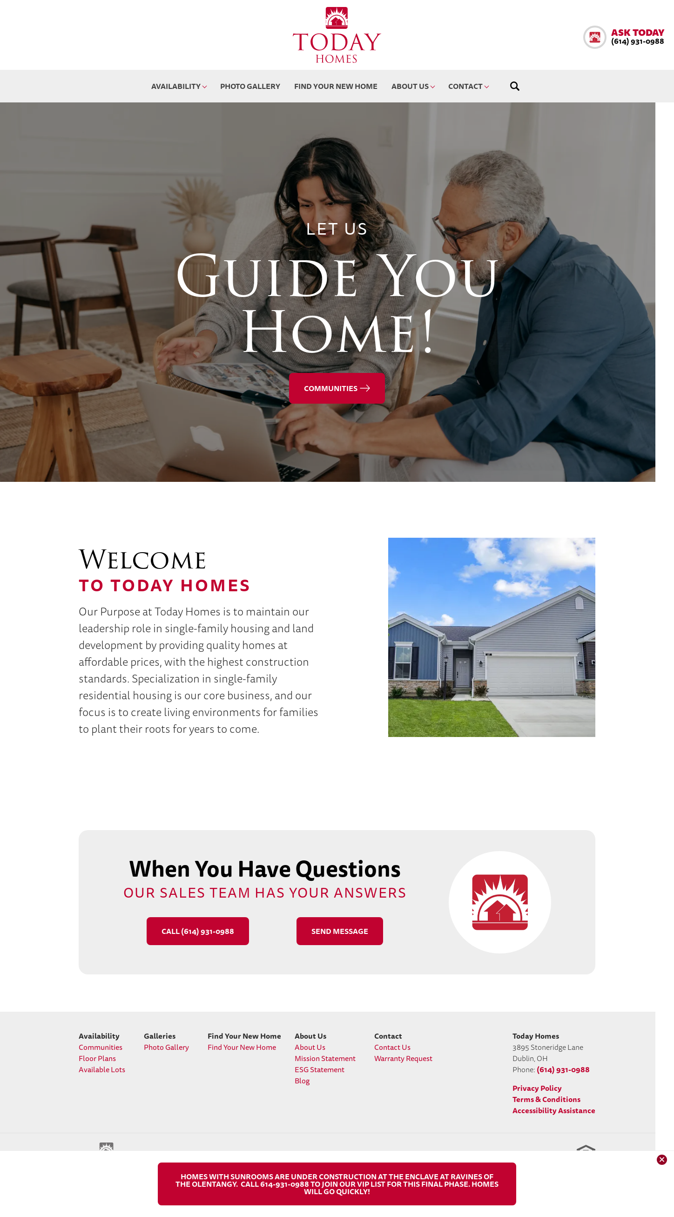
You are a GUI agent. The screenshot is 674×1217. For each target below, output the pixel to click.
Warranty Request (403, 1058)
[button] (624, 37)
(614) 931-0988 (563, 1069)
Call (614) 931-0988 (198, 931)
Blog (302, 1081)
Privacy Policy (537, 1088)
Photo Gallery (250, 86)
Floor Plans (97, 1058)
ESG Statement (319, 1069)
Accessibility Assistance (553, 1110)
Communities (330, 388)
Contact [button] (465, 86)
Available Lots (102, 1069)
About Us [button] (410, 86)
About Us (310, 1047)
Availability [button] (176, 86)
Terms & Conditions (546, 1099)
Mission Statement (325, 1058)
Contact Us (392, 1047)
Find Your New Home (335, 86)
